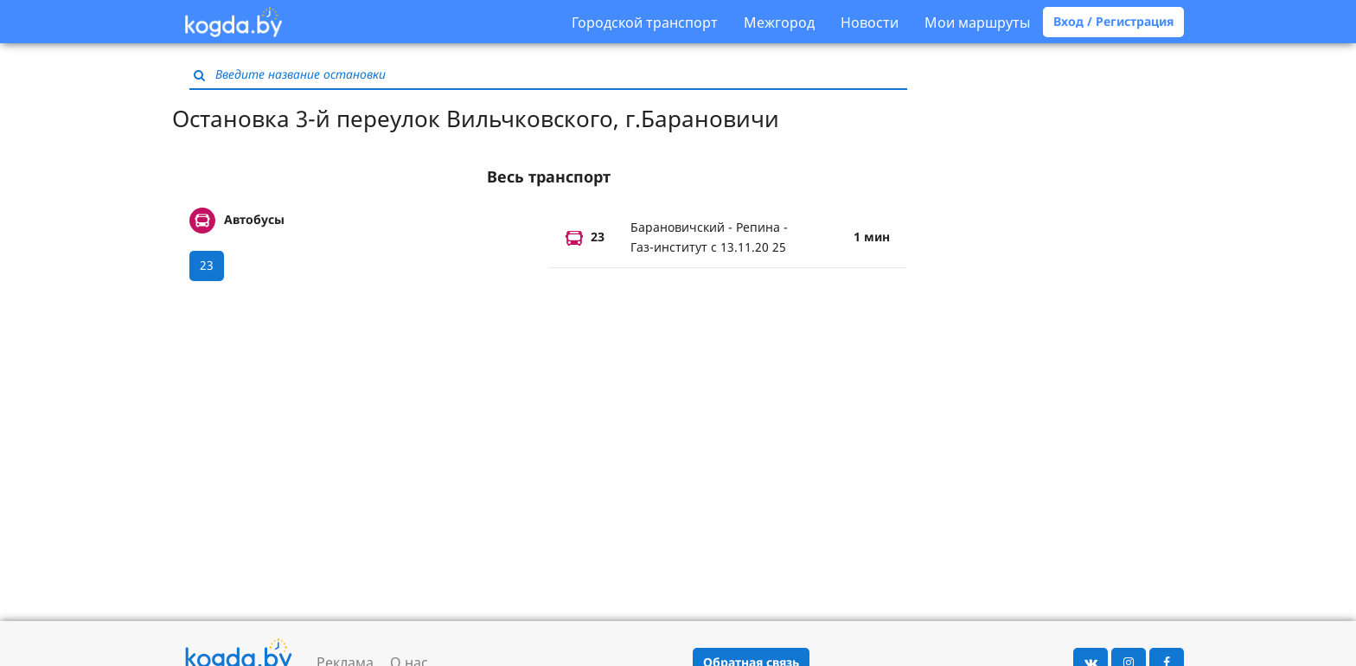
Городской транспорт (645, 22)
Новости (870, 22)
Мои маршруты (977, 22)
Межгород (779, 22)
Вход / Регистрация (1113, 21)
